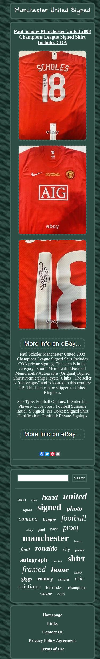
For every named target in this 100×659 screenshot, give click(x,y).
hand (50, 497)
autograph (33, 560)
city (66, 549)
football (73, 517)
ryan (34, 499)
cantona (28, 519)
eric (79, 578)
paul (41, 530)
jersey (79, 550)
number (57, 561)
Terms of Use (52, 649)
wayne (46, 593)
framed (34, 569)
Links (52, 623)
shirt (76, 558)
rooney (45, 579)
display (78, 572)
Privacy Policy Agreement (52, 640)
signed (49, 507)
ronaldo (46, 548)
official (22, 500)
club (61, 594)
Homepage (52, 615)
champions (77, 588)
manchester (46, 538)
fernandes (54, 587)
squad (27, 510)
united (75, 496)
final (25, 549)
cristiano (29, 586)
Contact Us (52, 632)
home (60, 569)
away (29, 530)
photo (74, 508)
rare (54, 529)
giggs (26, 579)
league (49, 519)
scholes (64, 580)
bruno (78, 541)
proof (71, 528)
